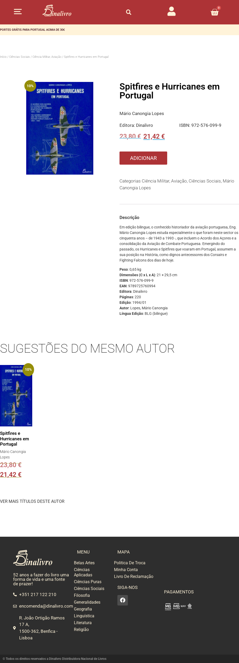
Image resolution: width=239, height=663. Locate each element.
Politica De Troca (129, 562)
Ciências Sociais (19, 57)
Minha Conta (126, 569)
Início (3, 57)
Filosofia (82, 595)
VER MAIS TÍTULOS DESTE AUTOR (32, 501)
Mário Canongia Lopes (142, 113)
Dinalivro (144, 125)
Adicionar (143, 158)
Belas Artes (84, 562)
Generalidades (87, 602)
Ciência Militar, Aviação (46, 57)
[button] (18, 11)
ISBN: (185, 125)
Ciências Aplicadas (83, 572)
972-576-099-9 (206, 125)
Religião (81, 629)
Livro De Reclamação (133, 576)
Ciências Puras (87, 581)
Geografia (83, 609)
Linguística (84, 615)
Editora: (128, 125)
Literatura (83, 622)
